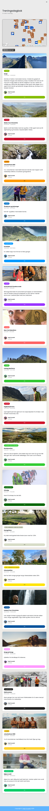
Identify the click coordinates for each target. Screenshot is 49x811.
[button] (36, 43)
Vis (24, 97)
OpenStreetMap (38, 45)
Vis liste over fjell (9, 50)
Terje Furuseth (26, 808)
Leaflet (27, 45)
